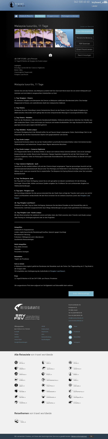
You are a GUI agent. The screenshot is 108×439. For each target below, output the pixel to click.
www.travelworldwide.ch (76, 320)
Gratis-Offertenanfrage (84, 31)
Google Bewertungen (20, 342)
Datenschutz (45, 329)
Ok (91, 436)
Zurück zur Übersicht (87, 26)
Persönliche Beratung (84, 38)
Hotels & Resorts (26, 16)
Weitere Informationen (79, 436)
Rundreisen (40, 16)
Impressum (45, 331)
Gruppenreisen (53, 16)
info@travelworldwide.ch (76, 318)
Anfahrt (16, 337)
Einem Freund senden (84, 49)
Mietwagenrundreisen (70, 16)
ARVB (43, 326)
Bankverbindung (46, 337)
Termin (16, 334)
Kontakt (16, 331)
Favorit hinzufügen (84, 55)
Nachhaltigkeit (46, 339)
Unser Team (18, 339)
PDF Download (84, 44)
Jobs (43, 334)
